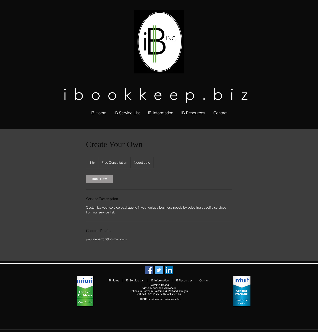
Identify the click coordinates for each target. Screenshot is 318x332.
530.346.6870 (144, 294)
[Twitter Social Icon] (159, 270)
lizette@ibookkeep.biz (169, 294)
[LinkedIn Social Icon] (169, 270)
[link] (99, 179)
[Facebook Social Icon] (149, 270)
